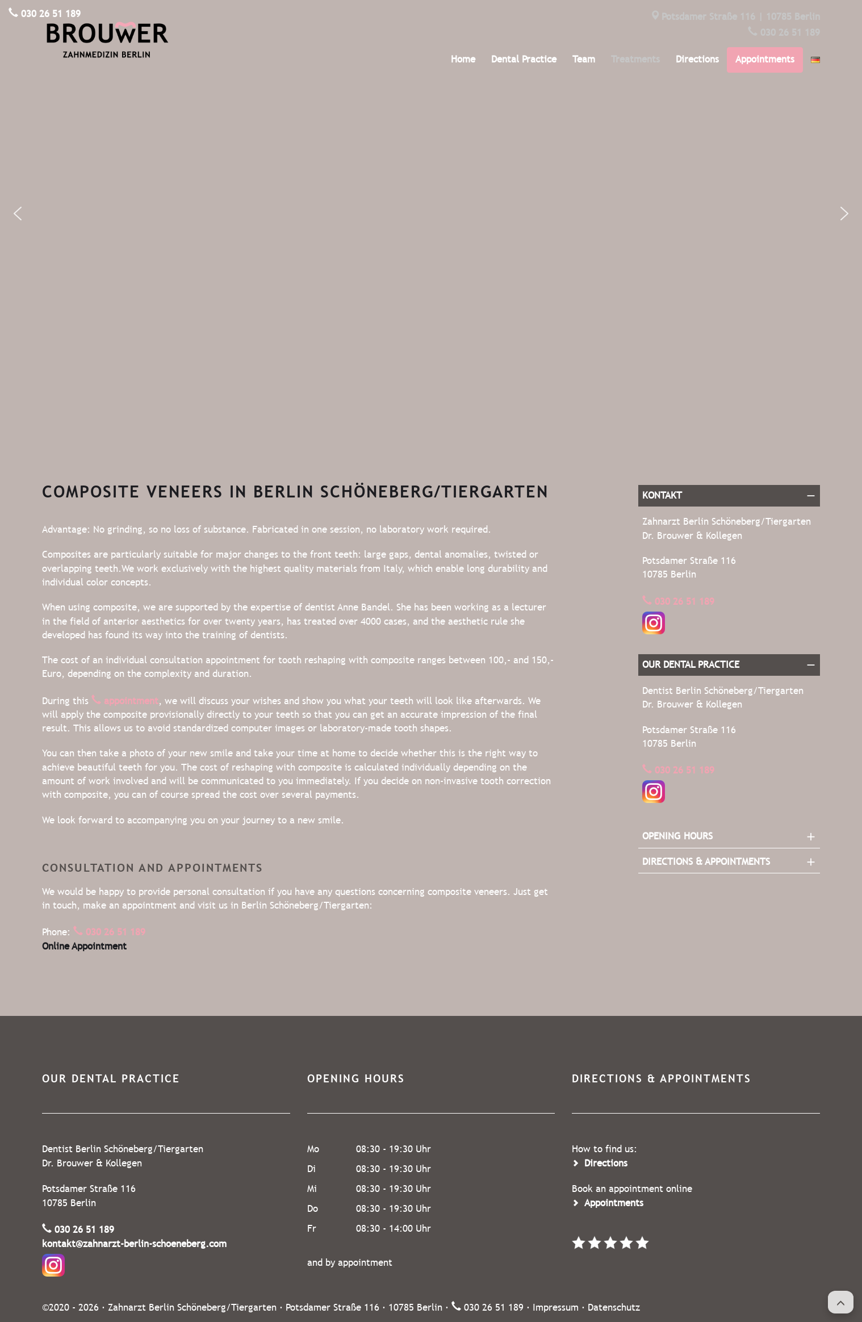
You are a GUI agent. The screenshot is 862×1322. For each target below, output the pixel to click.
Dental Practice (523, 59)
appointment (131, 701)
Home (463, 59)
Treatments (635, 59)
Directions (697, 59)
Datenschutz (614, 1307)
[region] (431, 213)
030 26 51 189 (790, 32)
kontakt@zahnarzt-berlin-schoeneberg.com (134, 1243)
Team (583, 59)
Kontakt (662, 495)
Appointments (764, 59)
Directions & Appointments (706, 861)
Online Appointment (84, 946)
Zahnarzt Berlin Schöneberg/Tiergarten (192, 1307)
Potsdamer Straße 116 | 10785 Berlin (741, 16)
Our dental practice (690, 664)
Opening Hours (677, 836)
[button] (18, 213)
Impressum (556, 1307)
